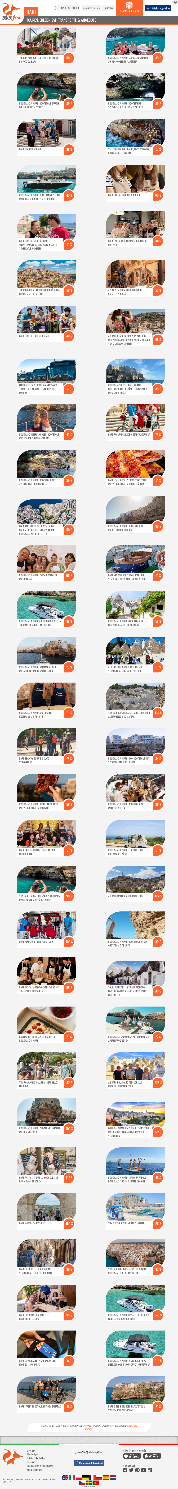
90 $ (69, 895)
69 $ (158, 195)
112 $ (69, 1177)
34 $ (158, 758)
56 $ (69, 804)
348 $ (158, 1314)
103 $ (69, 941)
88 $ (69, 1406)
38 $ (69, 149)
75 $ (69, 666)
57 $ (158, 149)
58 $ (69, 290)
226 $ (158, 1082)
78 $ (158, 434)
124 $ (158, 895)
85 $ (158, 1269)
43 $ (69, 434)
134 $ (158, 712)
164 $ (69, 1223)
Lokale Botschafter (36, 1458)
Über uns (31, 1450)
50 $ (69, 57)
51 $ (69, 244)
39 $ (158, 57)
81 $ (158, 666)
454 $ (69, 1128)
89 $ (69, 1314)
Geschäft (31, 1462)
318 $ (158, 1360)
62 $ (69, 1082)
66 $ (69, 575)
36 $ (158, 804)
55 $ (158, 290)
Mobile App (32, 1454)
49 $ (158, 990)
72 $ (158, 1036)
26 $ (158, 1223)
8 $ (69, 1360)
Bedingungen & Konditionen (40, 1466)
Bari (31, 12)
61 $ (69, 712)
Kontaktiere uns (34, 1470)
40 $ (69, 335)
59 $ (69, 987)
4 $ (69, 388)
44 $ (158, 240)
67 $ (69, 850)
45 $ (69, 195)
